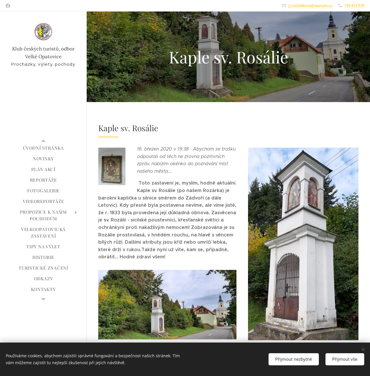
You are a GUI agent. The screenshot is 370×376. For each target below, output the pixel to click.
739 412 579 (354, 5)
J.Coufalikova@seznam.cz (310, 5)
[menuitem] (43, 148)
